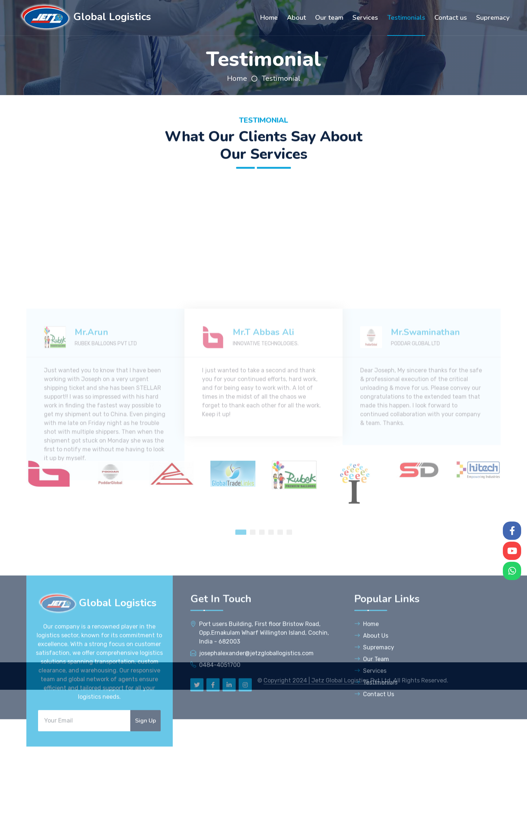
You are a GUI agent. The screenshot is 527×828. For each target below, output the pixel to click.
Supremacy (492, 17)
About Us (371, 691)
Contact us (450, 17)
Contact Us (374, 749)
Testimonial (281, 78)
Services (365, 17)
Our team (329, 17)
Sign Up (145, 776)
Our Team (371, 714)
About (296, 17)
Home (269, 17)
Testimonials (406, 17)
